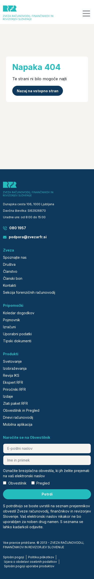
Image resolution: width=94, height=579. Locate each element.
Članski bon (12, 278)
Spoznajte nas (15, 257)
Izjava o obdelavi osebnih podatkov (30, 562)
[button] (86, 13)
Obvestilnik (17, 483)
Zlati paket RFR (15, 403)
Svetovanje (12, 361)
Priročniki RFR (14, 389)
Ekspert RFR (13, 382)
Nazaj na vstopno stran (37, 91)
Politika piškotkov (41, 557)
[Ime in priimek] (47, 460)
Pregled (43, 483)
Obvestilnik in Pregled (21, 410)
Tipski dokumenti (17, 341)
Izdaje (8, 396)
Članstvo (10, 271)
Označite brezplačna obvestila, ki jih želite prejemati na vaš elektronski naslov (46, 473)
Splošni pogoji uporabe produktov (29, 566)
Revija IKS (11, 375)
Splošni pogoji (13, 557)
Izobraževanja (15, 368)
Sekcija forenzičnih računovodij (29, 292)
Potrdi (47, 494)
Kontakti (9, 285)
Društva (9, 264)
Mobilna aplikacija (17, 424)
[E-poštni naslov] (47, 449)
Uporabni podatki (17, 334)
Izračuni (9, 327)
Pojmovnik (11, 320)
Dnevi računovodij (18, 417)
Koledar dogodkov (18, 313)
